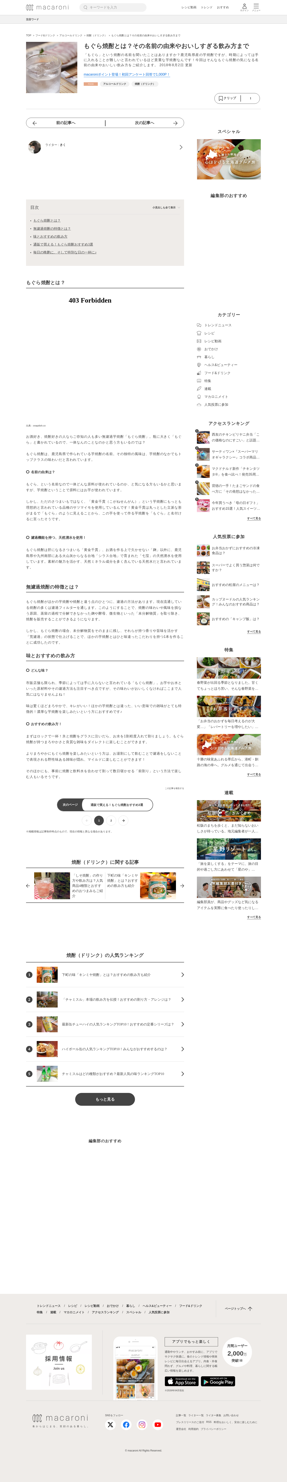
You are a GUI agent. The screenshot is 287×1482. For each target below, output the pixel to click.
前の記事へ (65, 123)
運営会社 (181, 1429)
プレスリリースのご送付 (190, 1422)
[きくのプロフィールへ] (105, 147)
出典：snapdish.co (36, 425)
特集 (40, 1312)
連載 (53, 1312)
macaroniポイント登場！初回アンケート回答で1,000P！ (127, 74)
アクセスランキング (105, 1312)
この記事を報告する (174, 788)
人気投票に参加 (159, 1312)
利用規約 (193, 1429)
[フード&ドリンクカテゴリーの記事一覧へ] (91, 84)
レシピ (72, 1306)
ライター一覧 (196, 1415)
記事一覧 (181, 1415)
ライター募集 (213, 1415)
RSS (209, 1421)
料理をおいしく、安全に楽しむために (235, 1422)
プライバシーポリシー (213, 1429)
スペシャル (133, 1312)
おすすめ (223, 7)
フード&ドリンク (190, 1306)
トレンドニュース (49, 1306)
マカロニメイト (74, 1312)
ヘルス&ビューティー (157, 1306)
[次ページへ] (123, 821)
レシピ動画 (189, 7)
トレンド (207, 7)
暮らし (130, 1306)
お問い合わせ (231, 1415)
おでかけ (113, 1306)
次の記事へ (144, 123)
